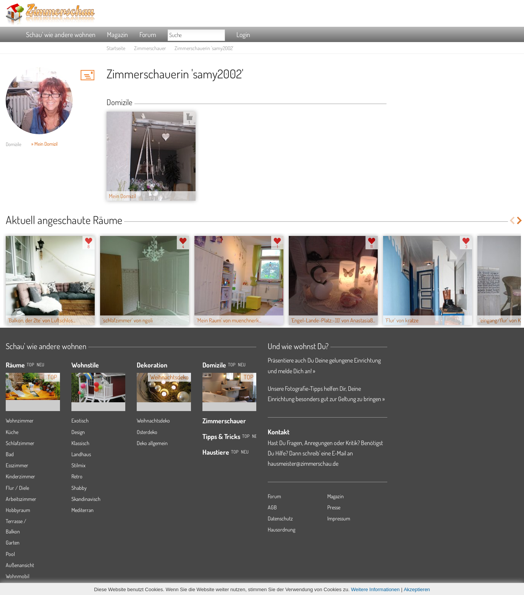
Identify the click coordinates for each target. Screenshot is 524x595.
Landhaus (81, 454)
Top (231, 364)
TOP (30, 364)
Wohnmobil (17, 576)
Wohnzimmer (20, 420)
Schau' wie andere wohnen (60, 34)
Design (78, 432)
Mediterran (82, 510)
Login (243, 34)
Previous (512, 220)
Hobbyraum (18, 510)
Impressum (338, 518)
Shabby (79, 487)
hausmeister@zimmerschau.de (303, 463)
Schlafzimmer (20, 443)
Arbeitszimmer (21, 499)
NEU (40, 364)
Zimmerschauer (150, 48)
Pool (10, 554)
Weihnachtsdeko (153, 420)
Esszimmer (17, 465)
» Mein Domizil (44, 144)
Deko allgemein (152, 443)
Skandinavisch (85, 499)
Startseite (116, 48)
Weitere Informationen (375, 589)
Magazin (117, 34)
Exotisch (80, 420)
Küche (12, 432)
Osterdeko (147, 432)
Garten (12, 542)
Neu (242, 364)
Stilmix (78, 465)
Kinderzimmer (20, 476)
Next (520, 220)
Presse (333, 507)
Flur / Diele (17, 487)
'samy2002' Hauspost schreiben (87, 75)
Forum (147, 34)
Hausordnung (281, 529)
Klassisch (80, 443)
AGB (272, 507)
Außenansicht (20, 565)
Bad (10, 454)
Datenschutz (280, 518)
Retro (76, 476)
